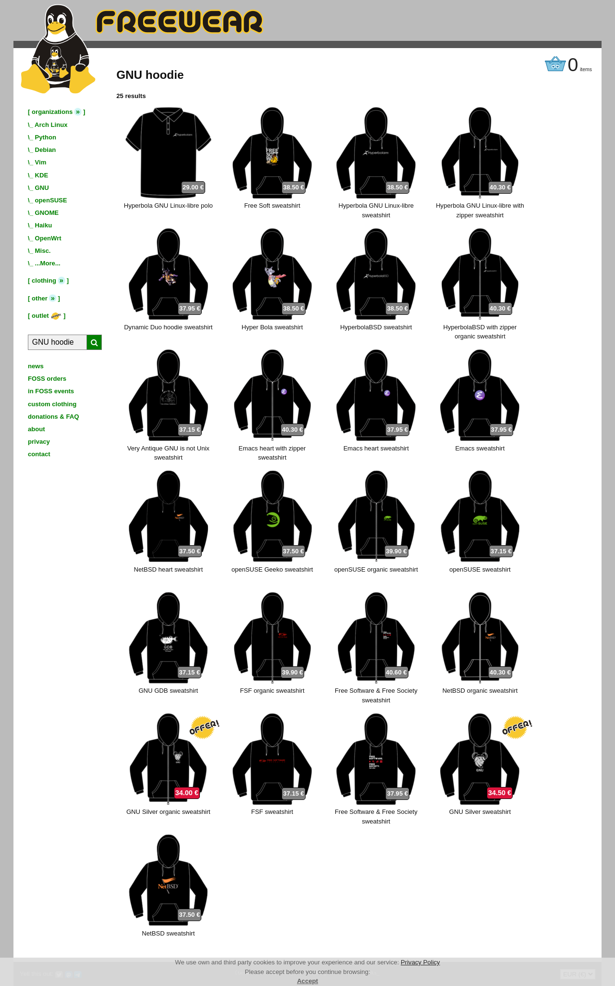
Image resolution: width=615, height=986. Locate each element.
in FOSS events (51, 391)
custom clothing (52, 404)
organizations (52, 111)
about (36, 429)
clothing (44, 280)
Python (45, 137)
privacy (39, 441)
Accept (307, 981)
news (36, 366)
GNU (42, 187)
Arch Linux (51, 124)
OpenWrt (48, 238)
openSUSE (51, 200)
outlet (47, 315)
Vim (41, 162)
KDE (42, 175)
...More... (48, 263)
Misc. (43, 250)
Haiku (43, 225)
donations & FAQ (53, 416)
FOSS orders (47, 378)
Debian (45, 149)
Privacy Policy (420, 962)
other (40, 298)
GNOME (47, 212)
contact (39, 454)
